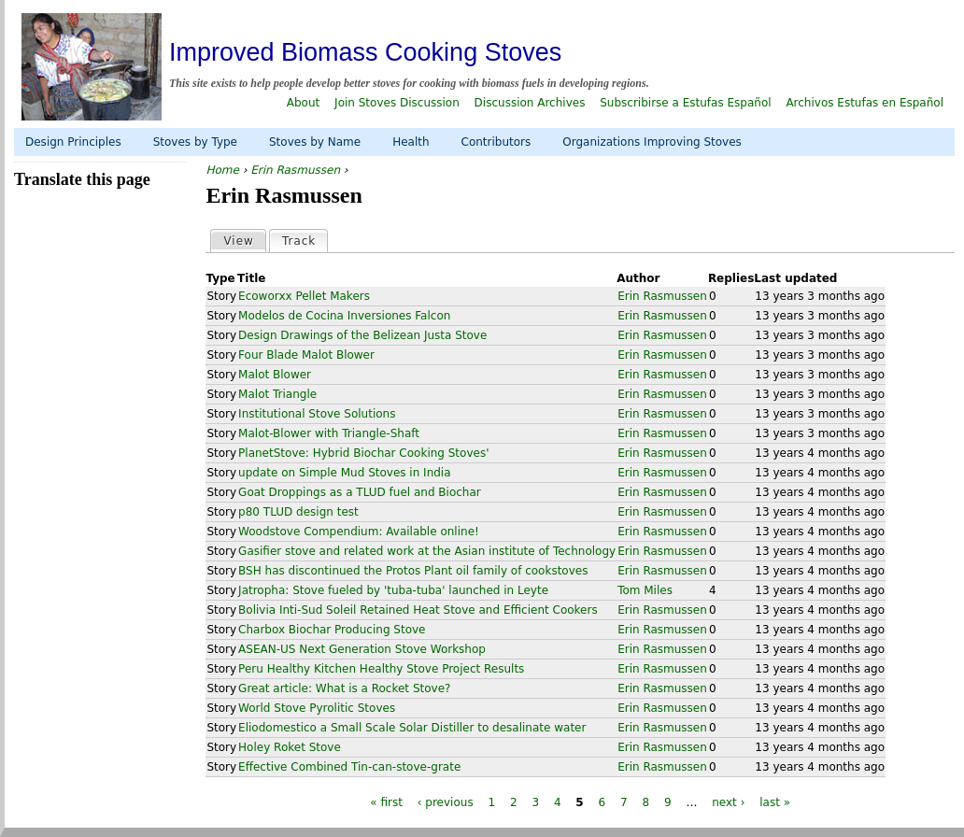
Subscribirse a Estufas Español (685, 102)
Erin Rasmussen (295, 170)
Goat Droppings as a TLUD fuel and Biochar (359, 492)
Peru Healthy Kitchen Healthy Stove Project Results (381, 668)
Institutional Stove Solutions (316, 413)
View (238, 241)
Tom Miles (645, 590)
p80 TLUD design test (298, 511)
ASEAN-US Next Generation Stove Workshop (362, 649)
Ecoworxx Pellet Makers (304, 296)
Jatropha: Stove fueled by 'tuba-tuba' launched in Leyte (393, 590)
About (303, 102)
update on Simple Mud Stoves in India (344, 472)
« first (386, 802)
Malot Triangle (277, 394)
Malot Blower (274, 374)
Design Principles (73, 142)
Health (410, 142)
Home (222, 170)
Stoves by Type (195, 142)
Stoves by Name (315, 142)
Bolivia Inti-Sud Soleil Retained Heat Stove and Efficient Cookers (418, 610)
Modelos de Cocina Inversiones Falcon (344, 315)
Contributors (496, 142)
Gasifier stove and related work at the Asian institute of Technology (427, 551)
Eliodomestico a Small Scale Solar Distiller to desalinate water (412, 727)
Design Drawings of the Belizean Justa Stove (362, 335)
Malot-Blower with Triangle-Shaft (328, 433)
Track (304, 240)
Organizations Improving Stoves (652, 142)
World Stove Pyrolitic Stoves (316, 708)
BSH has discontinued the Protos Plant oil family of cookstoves (413, 570)
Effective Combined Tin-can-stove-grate (349, 766)
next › (728, 802)
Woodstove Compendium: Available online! (358, 531)
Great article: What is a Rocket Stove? (344, 688)
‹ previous (446, 802)
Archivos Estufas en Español (864, 102)
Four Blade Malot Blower (306, 355)
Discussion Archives (530, 102)
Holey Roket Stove (289, 747)
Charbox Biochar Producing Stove (331, 629)
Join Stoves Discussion (397, 102)
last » (774, 802)
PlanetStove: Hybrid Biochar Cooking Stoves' (363, 453)
